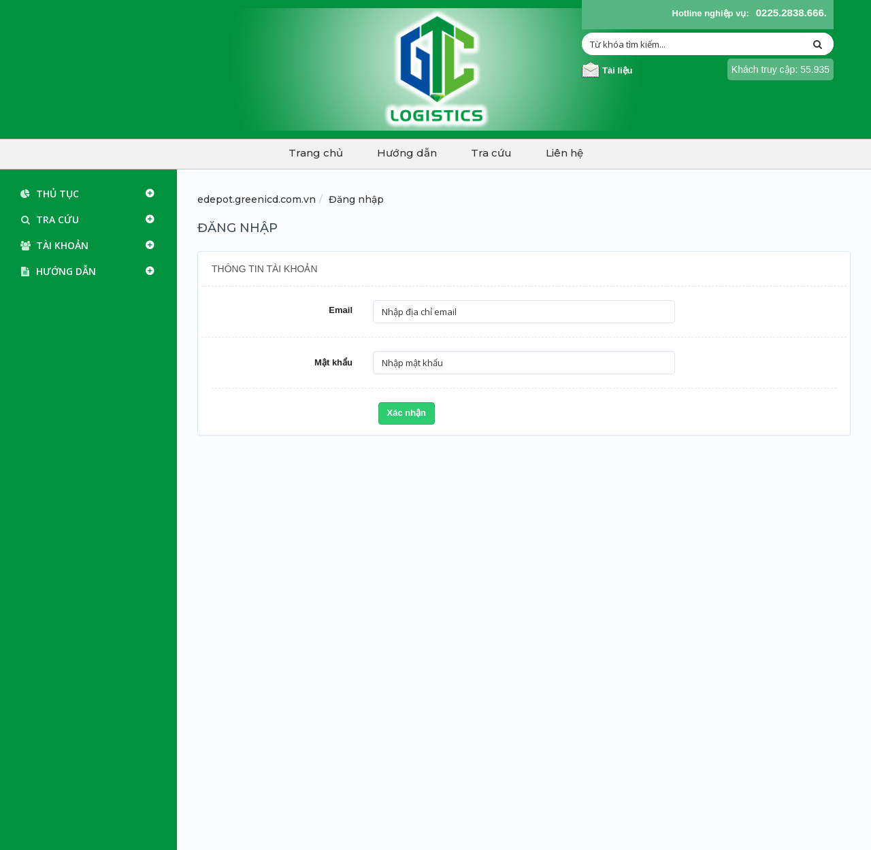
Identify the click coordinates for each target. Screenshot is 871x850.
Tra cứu (491, 152)
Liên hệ (564, 152)
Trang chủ (316, 152)
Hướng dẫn (407, 152)
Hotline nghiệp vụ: (710, 13)
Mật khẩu (333, 362)
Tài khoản (51, 245)
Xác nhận (407, 413)
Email (340, 310)
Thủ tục (46, 194)
